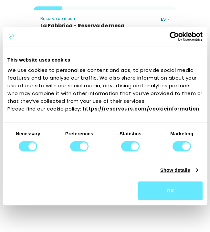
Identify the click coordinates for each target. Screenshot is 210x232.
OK (170, 190)
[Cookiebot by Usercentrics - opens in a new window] (174, 36)
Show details (175, 170)
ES (164, 19)
